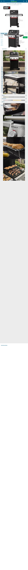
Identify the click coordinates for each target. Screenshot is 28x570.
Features (3, 95)
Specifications (4, 99)
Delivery (3, 102)
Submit (25, 37)
